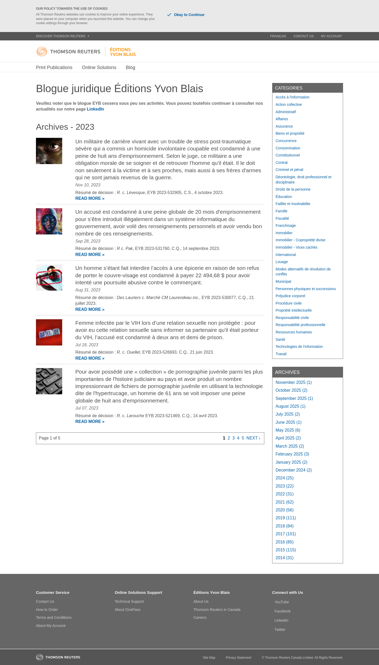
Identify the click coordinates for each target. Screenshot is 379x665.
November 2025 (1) (294, 382)
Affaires (282, 119)
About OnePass (127, 610)
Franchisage (286, 225)
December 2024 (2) (294, 470)
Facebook (283, 611)
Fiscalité (282, 218)
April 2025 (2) (288, 438)
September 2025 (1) (294, 398)
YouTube (282, 602)
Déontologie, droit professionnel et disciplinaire (303, 179)
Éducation (284, 197)
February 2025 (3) (292, 454)
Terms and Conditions (53, 617)
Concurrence (286, 141)
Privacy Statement (238, 657)
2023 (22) (285, 486)
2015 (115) (286, 550)
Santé (280, 339)
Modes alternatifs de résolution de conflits (303, 271)
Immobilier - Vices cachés (296, 247)
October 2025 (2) (291, 390)
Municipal (283, 281)
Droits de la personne (293, 189)
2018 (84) (285, 526)
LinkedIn (95, 109)
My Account (331, 36)
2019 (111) (286, 518)
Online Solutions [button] (99, 67)
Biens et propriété (290, 133)
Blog (130, 67)
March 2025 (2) (290, 446)
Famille (281, 211)
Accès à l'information (292, 97)
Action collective (289, 104)
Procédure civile (289, 303)
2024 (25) (285, 478)
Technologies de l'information (299, 346)
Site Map (209, 657)
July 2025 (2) (288, 414)
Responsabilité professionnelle (300, 325)
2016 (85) (285, 542)
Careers (200, 617)
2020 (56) (285, 510)
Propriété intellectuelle (294, 310)
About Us (201, 601)
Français (278, 36)
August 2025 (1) (291, 406)
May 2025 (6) (288, 430)
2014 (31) (285, 558)
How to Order (47, 610)
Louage (282, 262)
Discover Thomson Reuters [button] (62, 36)
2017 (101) (286, 534)
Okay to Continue (185, 15)
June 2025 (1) (289, 422)
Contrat (282, 162)
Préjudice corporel (290, 296)
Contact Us (303, 36)
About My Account (51, 626)
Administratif (286, 112)
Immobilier (284, 233)
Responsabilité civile (292, 318)
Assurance (284, 126)
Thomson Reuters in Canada (216, 610)
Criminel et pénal (289, 169)
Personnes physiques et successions (306, 289)
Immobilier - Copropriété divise (300, 240)
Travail (281, 354)
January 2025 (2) (291, 462)
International (286, 255)
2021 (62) (285, 502)
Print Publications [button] (54, 67)
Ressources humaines (294, 332)
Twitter (280, 629)
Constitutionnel (288, 155)
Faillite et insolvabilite (293, 204)
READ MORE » (89, 198)
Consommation (288, 148)
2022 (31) (285, 494)
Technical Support (129, 601)
